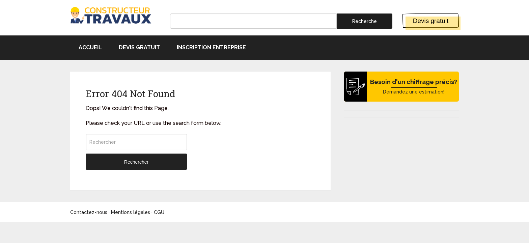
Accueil (90, 47)
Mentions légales (130, 212)
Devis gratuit (431, 20)
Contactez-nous (88, 212)
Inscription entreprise (211, 47)
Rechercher (136, 162)
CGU (159, 212)
